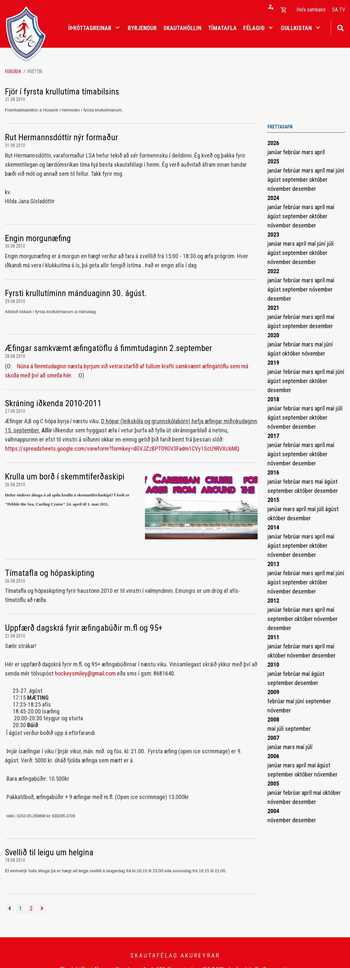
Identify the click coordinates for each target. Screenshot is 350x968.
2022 (273, 271)
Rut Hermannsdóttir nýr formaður (61, 137)
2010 (273, 664)
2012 (273, 600)
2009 (273, 692)
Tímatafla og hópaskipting (49, 573)
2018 (273, 399)
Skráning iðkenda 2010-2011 (53, 403)
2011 (273, 637)
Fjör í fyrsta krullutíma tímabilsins (62, 91)
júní (340, 170)
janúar (275, 152)
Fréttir (34, 71)
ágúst (274, 179)
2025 (273, 161)
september (295, 179)
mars (308, 152)
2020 (273, 335)
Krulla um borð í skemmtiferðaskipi (64, 476)
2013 (273, 563)
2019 (273, 362)
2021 (273, 307)
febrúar (292, 152)
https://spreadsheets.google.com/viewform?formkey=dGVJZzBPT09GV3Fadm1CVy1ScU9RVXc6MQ (122, 448)
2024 (273, 197)
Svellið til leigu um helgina (49, 852)
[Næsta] (42, 908)
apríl (320, 152)
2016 (273, 472)
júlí (330, 243)
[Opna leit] (340, 27)
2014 (273, 527)
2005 (273, 783)
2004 (273, 811)
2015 (273, 499)
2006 (273, 756)
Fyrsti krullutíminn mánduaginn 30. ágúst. (76, 293)
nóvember (279, 188)
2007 (273, 737)
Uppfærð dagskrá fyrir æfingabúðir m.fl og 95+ (84, 628)
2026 (273, 143)
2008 (273, 719)
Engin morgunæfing (38, 238)
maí (331, 170)
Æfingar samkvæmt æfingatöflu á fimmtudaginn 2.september (108, 348)
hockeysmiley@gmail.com (85, 673)
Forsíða (13, 71)
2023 (273, 234)
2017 (273, 435)
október (318, 179)
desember (304, 188)
